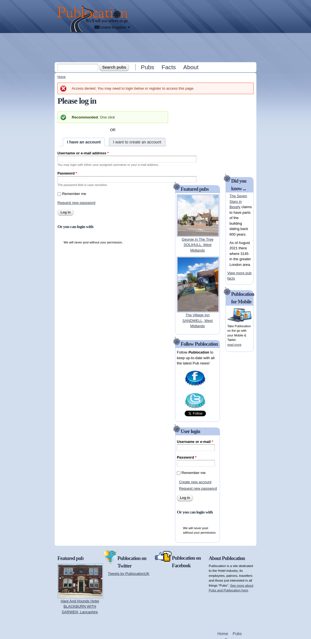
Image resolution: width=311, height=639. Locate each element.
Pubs (147, 67)
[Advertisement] (156, 47)
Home (61, 76)
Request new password (76, 203)
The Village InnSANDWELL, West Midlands (197, 320)
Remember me (74, 194)
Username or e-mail (195, 442)
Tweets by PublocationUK (128, 573)
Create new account (195, 482)
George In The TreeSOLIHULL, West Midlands (197, 244)
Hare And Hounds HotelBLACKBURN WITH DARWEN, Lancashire (80, 606)
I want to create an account (137, 142)
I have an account (84, 142)
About (190, 67)
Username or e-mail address (83, 153)
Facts (169, 67)
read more (234, 344)
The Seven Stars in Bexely (238, 201)
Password (67, 173)
